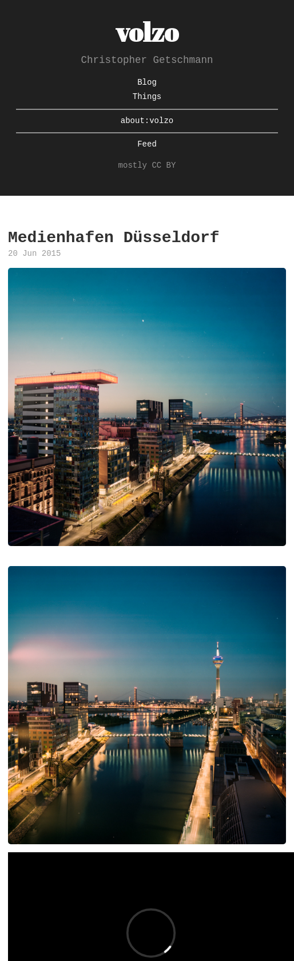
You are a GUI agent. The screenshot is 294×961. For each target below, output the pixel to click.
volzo (147, 31)
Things (147, 97)
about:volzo (147, 121)
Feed (147, 144)
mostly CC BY (147, 165)
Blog (147, 82)
